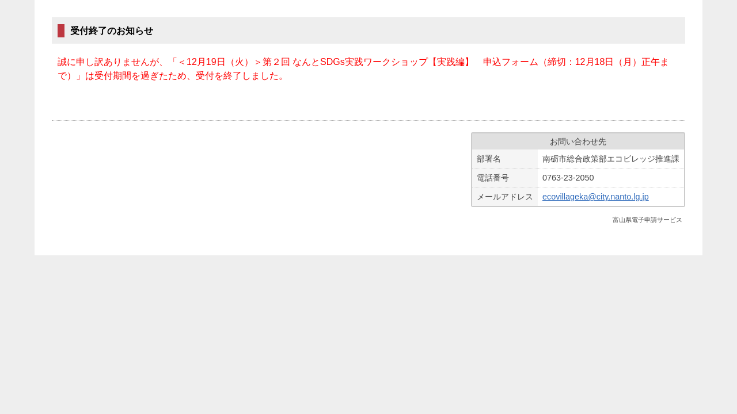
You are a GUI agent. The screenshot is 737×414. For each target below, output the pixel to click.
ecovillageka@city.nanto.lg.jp (595, 196)
